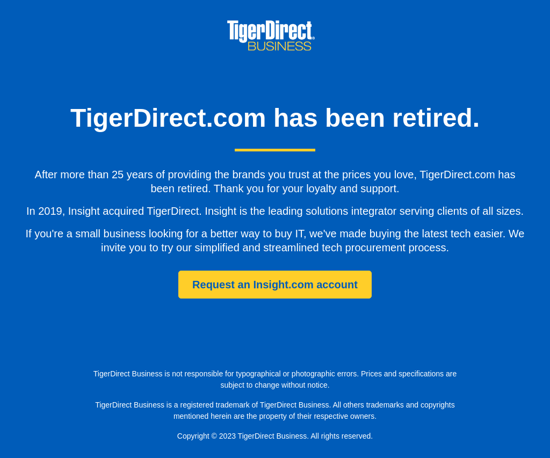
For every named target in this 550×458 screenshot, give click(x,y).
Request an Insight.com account (275, 284)
